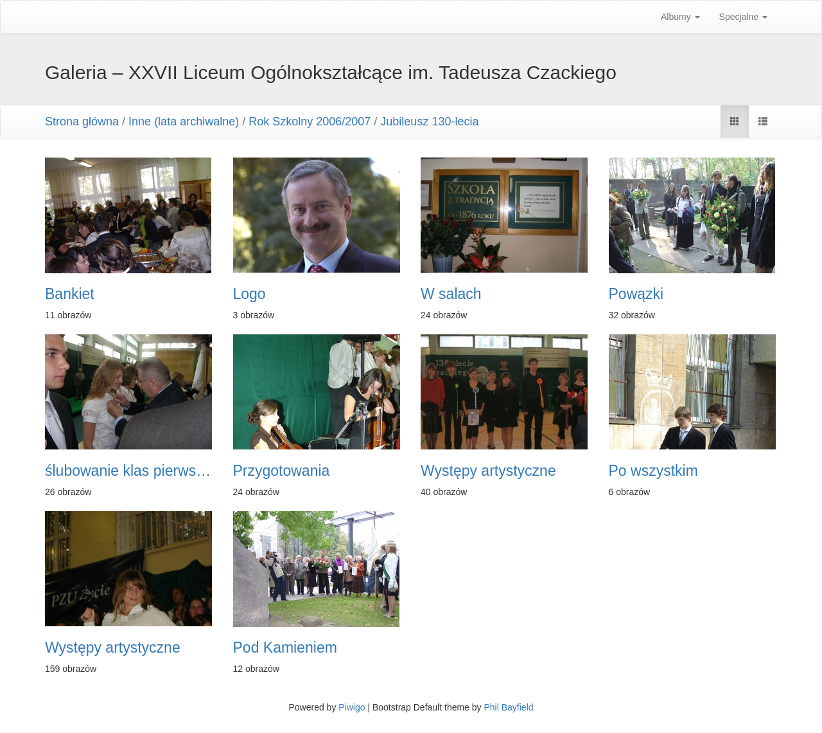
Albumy (680, 17)
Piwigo (351, 707)
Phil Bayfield (508, 707)
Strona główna (82, 121)
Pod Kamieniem (285, 648)
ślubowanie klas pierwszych (129, 471)
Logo (249, 294)
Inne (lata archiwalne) (183, 121)
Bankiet (69, 294)
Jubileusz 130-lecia (429, 121)
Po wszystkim (653, 471)
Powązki (636, 294)
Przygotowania (281, 471)
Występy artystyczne (488, 471)
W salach (451, 294)
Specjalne (743, 17)
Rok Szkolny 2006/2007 (310, 121)
